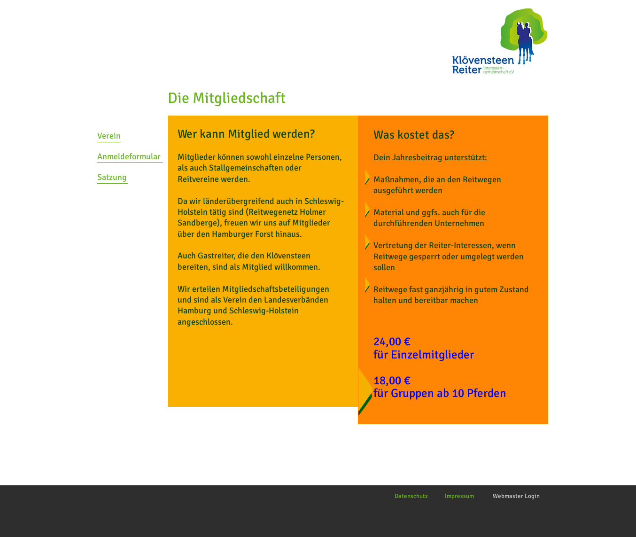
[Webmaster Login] (516, 496)
